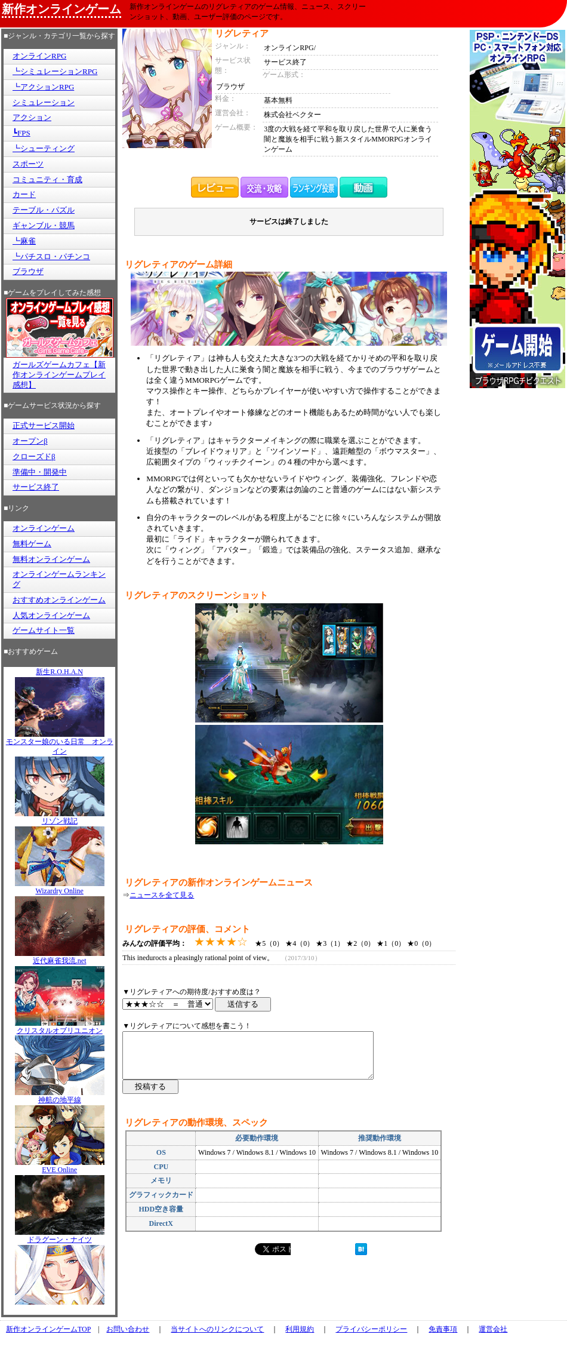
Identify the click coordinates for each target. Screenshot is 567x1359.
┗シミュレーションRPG (55, 71)
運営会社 (493, 1329)
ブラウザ (28, 271)
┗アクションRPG (43, 86)
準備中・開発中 (40, 472)
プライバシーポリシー (371, 1329)
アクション (32, 117)
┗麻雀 (24, 240)
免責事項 (443, 1329)
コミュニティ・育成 (47, 179)
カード (24, 194)
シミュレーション (44, 102)
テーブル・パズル (44, 209)
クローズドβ (34, 456)
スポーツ (28, 163)
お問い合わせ (127, 1329)
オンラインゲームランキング (59, 579)
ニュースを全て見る (162, 895)
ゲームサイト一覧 (44, 630)
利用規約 (299, 1329)
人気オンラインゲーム (51, 615)
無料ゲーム (32, 543)
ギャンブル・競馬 (44, 225)
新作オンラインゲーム (61, 9)
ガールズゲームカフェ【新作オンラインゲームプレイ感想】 (59, 374)
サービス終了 (36, 486)
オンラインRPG (39, 55)
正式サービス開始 (44, 425)
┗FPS (21, 132)
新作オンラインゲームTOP (48, 1329)
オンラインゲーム (44, 528)
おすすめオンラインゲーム (59, 599)
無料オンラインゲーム (51, 559)
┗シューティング (44, 148)
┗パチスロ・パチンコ (51, 256)
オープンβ (30, 440)
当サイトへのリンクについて (217, 1329)
